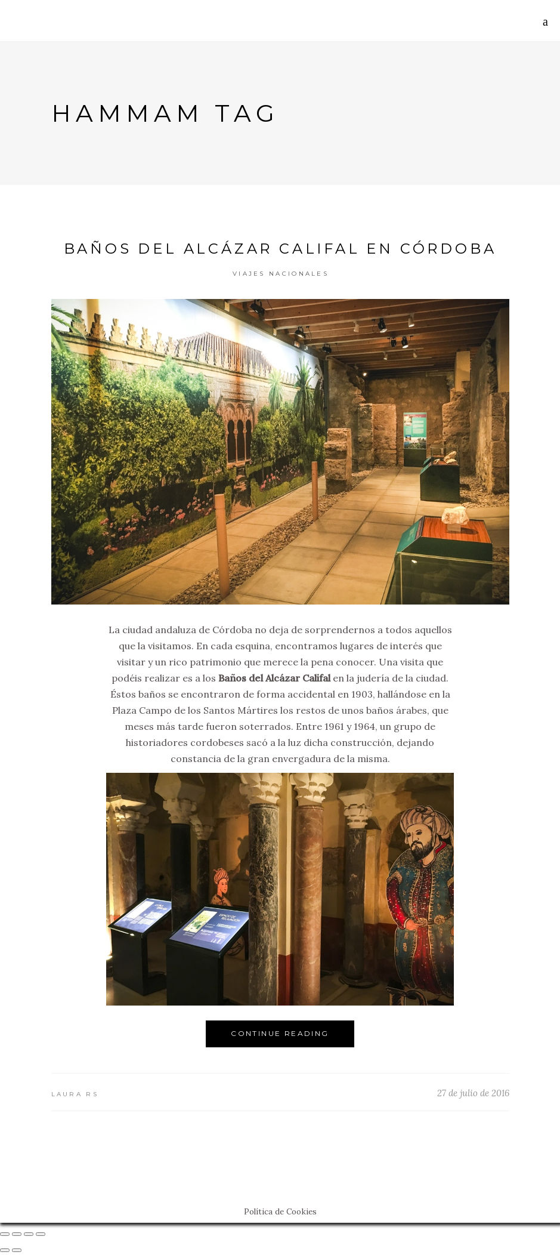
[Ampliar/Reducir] (40, 1234)
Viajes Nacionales (281, 273)
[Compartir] (16, 1234)
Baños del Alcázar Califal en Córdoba (280, 248)
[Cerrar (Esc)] (5, 1234)
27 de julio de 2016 (473, 1093)
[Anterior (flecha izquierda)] (5, 1250)
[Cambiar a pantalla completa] (28, 1234)
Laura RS (74, 1094)
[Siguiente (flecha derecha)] (16, 1250)
